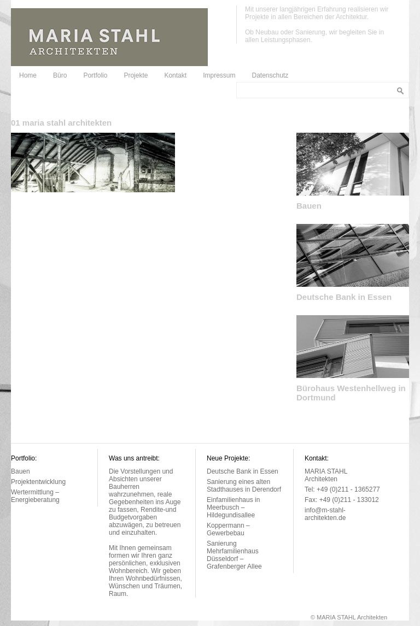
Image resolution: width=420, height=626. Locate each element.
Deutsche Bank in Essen (344, 297)
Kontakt (175, 75)
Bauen (309, 205)
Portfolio (95, 75)
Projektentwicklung (38, 482)
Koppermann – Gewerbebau (228, 529)
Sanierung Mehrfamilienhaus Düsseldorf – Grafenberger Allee (234, 555)
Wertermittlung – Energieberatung (35, 496)
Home (28, 75)
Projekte (136, 75)
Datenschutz (270, 75)
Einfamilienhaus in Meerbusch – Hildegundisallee (233, 507)
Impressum (219, 75)
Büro (60, 75)
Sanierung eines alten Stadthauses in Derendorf (244, 485)
